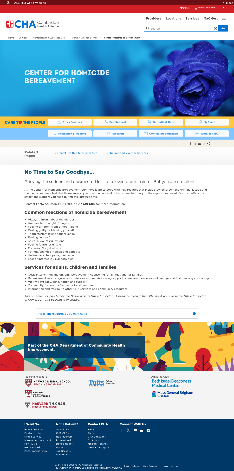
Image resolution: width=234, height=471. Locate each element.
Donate (187, 7)
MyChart (207, 122)
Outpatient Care (161, 122)
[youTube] (135, 430)
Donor (60, 447)
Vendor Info (63, 454)
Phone (91, 433)
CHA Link (93, 440)
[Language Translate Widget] (212, 7)
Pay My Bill (31, 443)
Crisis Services (70, 122)
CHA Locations (97, 436)
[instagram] (148, 430)
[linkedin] (141, 430)
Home (11, 37)
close (229, 2)
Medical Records (98, 443)
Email (91, 429)
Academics (62, 429)
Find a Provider (33, 429)
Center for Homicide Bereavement (122, 37)
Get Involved (32, 447)
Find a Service (32, 436)
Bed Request (115, 122)
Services (23, 37)
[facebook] (122, 430)
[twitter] (128, 430)
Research (115, 133)
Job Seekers (63, 450)
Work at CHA (206, 133)
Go (222, 28)
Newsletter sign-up (99, 447)
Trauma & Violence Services (84, 37)
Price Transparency (35, 450)
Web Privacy (150, 466)
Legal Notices (131, 466)
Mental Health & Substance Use (49, 37)
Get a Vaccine (37, 2)
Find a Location (33, 433)
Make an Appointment (37, 440)
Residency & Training (69, 133)
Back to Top (171, 466)
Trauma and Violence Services (129, 153)
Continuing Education (161, 133)
